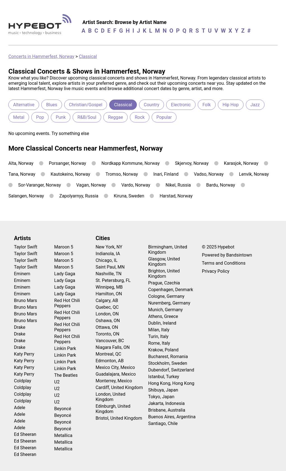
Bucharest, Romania (168, 356)
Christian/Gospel (86, 104)
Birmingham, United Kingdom (167, 249)
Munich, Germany (165, 309)
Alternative (23, 104)
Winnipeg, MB (109, 287)
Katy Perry (24, 354)
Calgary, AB (107, 300)
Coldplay (22, 380)
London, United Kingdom (110, 397)
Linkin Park (65, 348)
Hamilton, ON (109, 293)
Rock (139, 117)
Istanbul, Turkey (163, 376)
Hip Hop (231, 104)
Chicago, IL (106, 260)
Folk (206, 104)
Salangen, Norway (26, 196)
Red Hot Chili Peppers (67, 303)
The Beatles (66, 375)
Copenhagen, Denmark (170, 289)
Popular (164, 117)
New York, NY (109, 247)
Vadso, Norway (208, 174)
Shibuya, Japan (163, 390)
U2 (56, 382)
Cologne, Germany (166, 296)
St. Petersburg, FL (113, 280)
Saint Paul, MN (110, 267)
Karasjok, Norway (241, 163)
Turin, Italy (158, 336)
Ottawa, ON (107, 327)
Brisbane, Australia (166, 410)
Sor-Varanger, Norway (39, 185)
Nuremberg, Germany (169, 303)
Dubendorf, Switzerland (171, 370)
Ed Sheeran (25, 434)
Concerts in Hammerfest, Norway (41, 56)
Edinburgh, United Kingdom (113, 409)
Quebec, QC (107, 307)
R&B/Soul (86, 117)
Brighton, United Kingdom (164, 273)
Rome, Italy (159, 343)
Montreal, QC (108, 354)
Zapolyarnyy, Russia (78, 196)
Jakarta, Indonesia (166, 403)
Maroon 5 (63, 247)
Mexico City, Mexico (115, 367)
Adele (19, 407)
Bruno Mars (25, 300)
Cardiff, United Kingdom (119, 387)
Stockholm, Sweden (167, 363)
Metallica (63, 435)
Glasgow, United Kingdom (164, 261)
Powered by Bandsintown (227, 255)
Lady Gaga (64, 273)
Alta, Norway (21, 163)
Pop (40, 117)
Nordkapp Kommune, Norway (130, 163)
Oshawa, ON (108, 320)
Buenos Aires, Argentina (172, 416)
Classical (88, 56)
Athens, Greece (163, 316)
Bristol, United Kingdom (119, 418)
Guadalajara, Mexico (116, 374)
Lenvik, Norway (254, 174)
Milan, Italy (159, 329)
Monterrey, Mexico (114, 380)
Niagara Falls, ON (113, 347)
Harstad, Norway (175, 196)
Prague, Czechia (164, 283)
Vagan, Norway (91, 185)
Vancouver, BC (110, 340)
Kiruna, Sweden (129, 196)
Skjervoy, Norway (191, 163)
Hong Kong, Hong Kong (171, 383)
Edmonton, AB (110, 360)
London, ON (107, 314)
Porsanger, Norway (67, 163)
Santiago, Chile (163, 423)
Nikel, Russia (178, 185)
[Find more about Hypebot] (41, 26)
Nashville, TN (108, 273)
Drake (19, 327)
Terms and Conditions (224, 263)
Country (151, 104)
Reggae (115, 117)
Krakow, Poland (163, 349)
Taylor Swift (25, 247)
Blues (51, 104)
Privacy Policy (216, 271)
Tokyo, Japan (161, 396)
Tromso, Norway (122, 174)
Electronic (181, 104)
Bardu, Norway (220, 185)
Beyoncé (62, 408)
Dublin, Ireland (162, 323)
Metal (18, 117)
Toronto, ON (107, 334)
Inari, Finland (165, 174)
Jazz (255, 104)
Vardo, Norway (135, 185)
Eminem (22, 273)
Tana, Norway (21, 174)
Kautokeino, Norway (70, 174)
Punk (61, 117)
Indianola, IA (108, 253)
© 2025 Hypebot (218, 247)
